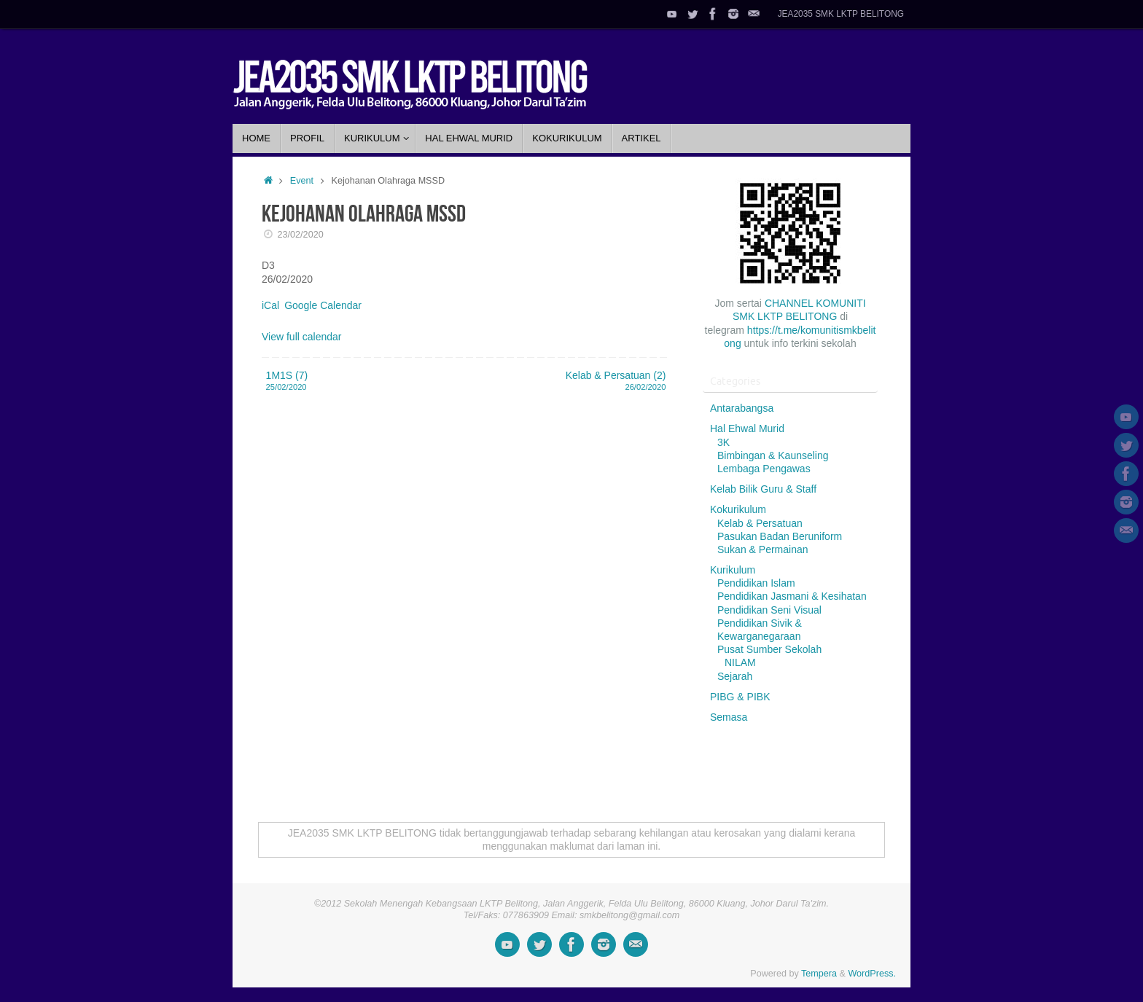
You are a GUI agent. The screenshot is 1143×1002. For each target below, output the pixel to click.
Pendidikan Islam (756, 583)
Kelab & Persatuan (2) (574, 381)
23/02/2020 (301, 235)
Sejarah (734, 676)
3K (723, 442)
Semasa (728, 717)
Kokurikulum (738, 509)
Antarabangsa (741, 408)
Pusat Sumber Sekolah (769, 649)
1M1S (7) (358, 381)
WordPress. (872, 973)
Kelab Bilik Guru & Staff (763, 489)
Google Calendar (323, 305)
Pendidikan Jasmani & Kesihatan (792, 596)
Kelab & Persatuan (760, 523)
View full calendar (301, 337)
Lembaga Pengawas (764, 468)
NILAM (740, 662)
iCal (270, 305)
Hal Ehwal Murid (747, 428)
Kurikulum (732, 570)
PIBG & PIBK (740, 696)
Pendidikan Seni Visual (769, 610)
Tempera (819, 973)
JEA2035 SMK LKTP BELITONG (841, 14)
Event (301, 181)
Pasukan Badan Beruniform (779, 536)
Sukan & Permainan (762, 549)
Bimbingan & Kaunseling (773, 455)
